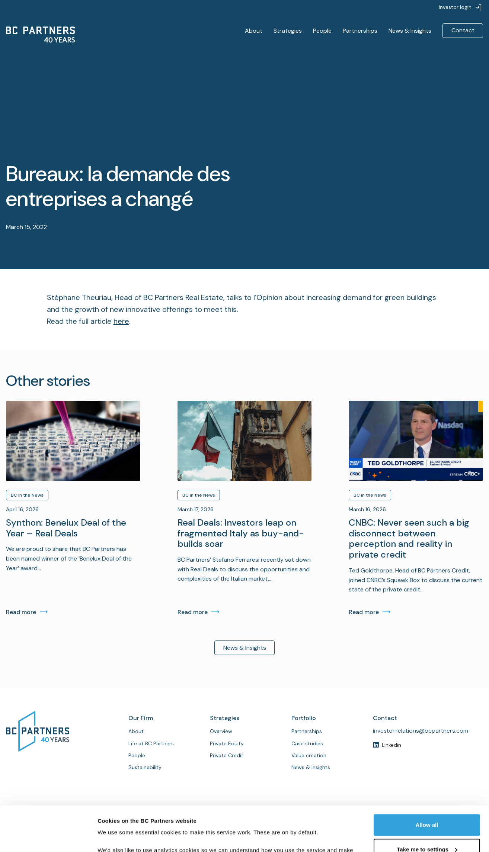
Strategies (288, 31)
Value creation (308, 755)
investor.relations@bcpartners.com (420, 731)
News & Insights (410, 31)
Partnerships (360, 31)
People (322, 31)
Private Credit (226, 755)
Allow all (427, 783)
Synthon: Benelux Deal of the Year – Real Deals (66, 528)
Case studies (307, 743)
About (253, 31)
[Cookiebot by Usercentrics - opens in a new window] (48, 837)
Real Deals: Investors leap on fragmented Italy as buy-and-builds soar (241, 533)
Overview (221, 731)
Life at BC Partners (151, 743)
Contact (462, 30)
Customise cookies (123, 837)
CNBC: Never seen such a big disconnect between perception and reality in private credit (409, 538)
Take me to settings (427, 807)
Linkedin (391, 745)
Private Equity (227, 743)
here (121, 321)
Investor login (455, 7)
